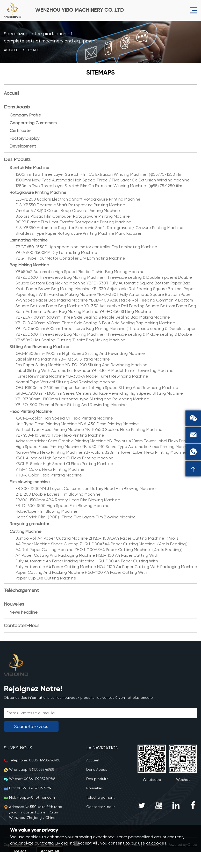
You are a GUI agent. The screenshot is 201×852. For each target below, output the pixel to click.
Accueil (11, 50)
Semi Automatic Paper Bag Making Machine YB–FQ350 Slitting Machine (83, 311)
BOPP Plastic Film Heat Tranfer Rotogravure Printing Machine (73, 221)
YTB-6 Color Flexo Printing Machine (49, 475)
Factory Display (24, 138)
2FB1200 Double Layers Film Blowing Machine (58, 494)
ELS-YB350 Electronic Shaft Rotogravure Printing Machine (70, 204)
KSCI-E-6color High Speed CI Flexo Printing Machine (64, 418)
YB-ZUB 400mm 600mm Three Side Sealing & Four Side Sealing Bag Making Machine (95, 322)
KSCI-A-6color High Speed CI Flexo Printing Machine (64, 458)
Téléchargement (21, 590)
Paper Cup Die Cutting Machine (46, 578)
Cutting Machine (25, 531)
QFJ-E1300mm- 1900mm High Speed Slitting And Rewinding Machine (80, 353)
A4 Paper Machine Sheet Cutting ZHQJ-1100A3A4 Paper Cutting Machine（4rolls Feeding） (103, 543)
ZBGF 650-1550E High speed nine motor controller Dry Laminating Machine (86, 246)
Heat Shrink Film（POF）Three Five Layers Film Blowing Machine (76, 517)
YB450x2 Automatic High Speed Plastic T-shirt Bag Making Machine (80, 271)
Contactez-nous (21, 625)
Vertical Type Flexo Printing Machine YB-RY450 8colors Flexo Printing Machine (89, 429)
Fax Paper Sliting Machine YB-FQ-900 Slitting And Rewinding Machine (81, 364)
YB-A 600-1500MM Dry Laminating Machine (56, 252)
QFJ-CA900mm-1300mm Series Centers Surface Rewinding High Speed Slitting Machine (99, 393)
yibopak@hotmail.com (36, 797)
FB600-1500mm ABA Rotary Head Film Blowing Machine (68, 499)
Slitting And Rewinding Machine (39, 346)
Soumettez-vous (31, 726)
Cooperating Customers (33, 122)
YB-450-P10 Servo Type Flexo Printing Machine (60, 435)
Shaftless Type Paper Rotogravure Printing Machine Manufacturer (78, 233)
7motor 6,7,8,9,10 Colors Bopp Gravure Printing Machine (68, 210)
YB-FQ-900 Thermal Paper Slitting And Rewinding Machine (71, 404)
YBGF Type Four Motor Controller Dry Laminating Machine (70, 258)
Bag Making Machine (29, 264)
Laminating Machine (29, 240)
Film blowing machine (30, 481)
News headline (24, 612)
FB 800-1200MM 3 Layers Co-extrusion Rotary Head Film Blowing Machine (86, 488)
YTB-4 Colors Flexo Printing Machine (50, 469)
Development (23, 146)
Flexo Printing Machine (31, 411)
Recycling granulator (29, 523)
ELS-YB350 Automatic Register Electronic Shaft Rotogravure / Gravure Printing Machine (99, 227)
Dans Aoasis (17, 106)
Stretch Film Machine (29, 167)
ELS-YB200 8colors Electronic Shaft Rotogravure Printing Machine (78, 199)
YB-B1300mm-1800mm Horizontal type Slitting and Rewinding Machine (82, 398)
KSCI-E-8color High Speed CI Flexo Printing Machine (64, 463)
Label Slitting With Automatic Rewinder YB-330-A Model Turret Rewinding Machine (95, 370)
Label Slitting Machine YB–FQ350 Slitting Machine (63, 359)
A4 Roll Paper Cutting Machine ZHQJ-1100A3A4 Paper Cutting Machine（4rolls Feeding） (100, 549)
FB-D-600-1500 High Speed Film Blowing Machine (63, 505)
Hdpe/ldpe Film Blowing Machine (46, 511)
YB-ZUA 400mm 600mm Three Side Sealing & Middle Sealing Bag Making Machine (93, 317)
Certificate (20, 130)
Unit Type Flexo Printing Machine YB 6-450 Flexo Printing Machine (77, 423)
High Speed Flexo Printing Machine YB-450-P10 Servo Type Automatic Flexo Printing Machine (104, 446)
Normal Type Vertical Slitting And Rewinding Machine (66, 381)
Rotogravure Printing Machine (38, 192)
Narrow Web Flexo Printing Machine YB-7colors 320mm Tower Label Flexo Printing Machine (101, 452)
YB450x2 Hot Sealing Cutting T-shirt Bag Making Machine (70, 339)
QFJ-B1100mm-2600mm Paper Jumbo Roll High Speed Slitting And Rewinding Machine (97, 387)
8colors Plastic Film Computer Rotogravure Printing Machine (73, 216)
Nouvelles (14, 604)
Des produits (17, 159)
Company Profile (25, 115)
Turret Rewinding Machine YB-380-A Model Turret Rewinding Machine (82, 376)
